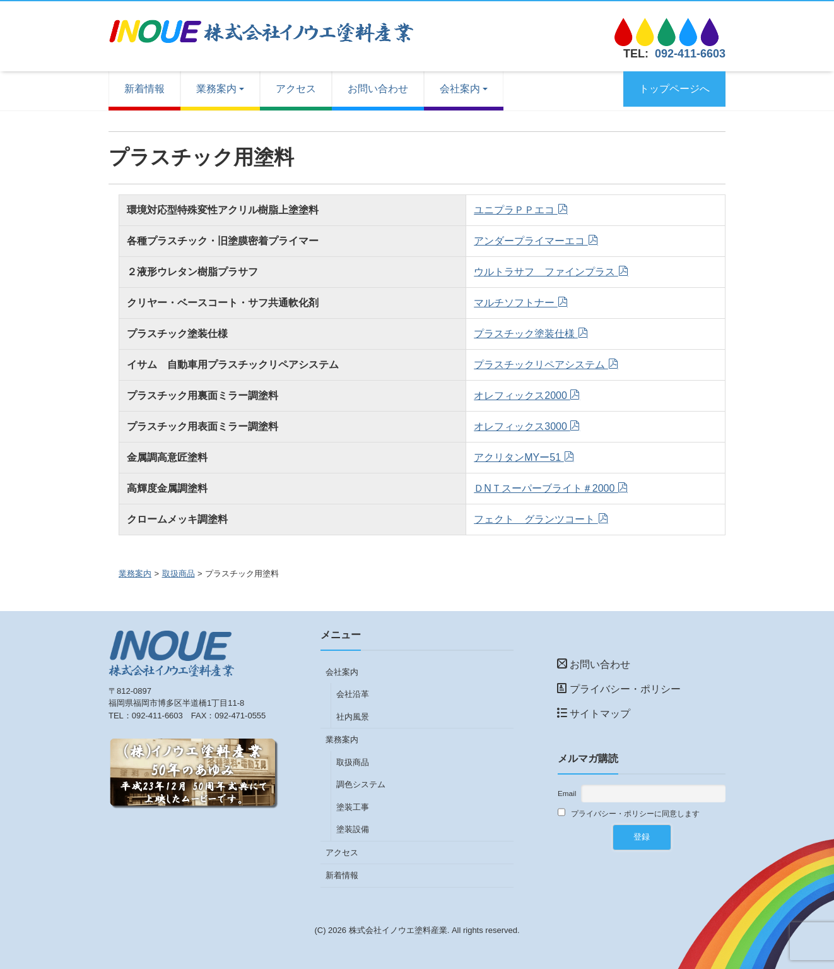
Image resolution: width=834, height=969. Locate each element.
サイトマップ (593, 713)
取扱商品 (178, 573)
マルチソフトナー (515, 302)
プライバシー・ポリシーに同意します (629, 812)
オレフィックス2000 (522, 395)
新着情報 (144, 88)
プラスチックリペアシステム (541, 364)
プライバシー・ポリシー (619, 689)
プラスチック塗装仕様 (525, 333)
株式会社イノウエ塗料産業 (398, 930)
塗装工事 (352, 807)
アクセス (296, 88)
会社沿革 (352, 694)
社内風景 (352, 717)
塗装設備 (352, 829)
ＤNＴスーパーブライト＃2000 (546, 488)
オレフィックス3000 (522, 426)
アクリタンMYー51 (518, 457)
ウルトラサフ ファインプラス (546, 271)
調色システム (360, 784)
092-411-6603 (690, 53)
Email (567, 793)
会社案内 (460, 88)
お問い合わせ (378, 88)
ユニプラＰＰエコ (515, 210)
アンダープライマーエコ (530, 240)
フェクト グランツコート (535, 519)
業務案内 (216, 88)
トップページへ (674, 88)
